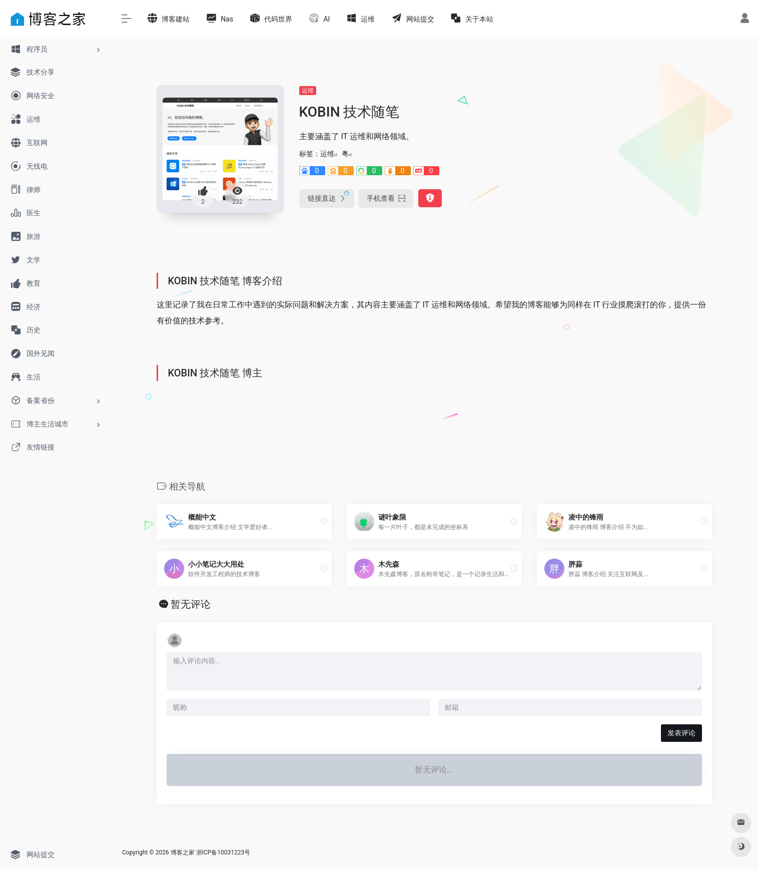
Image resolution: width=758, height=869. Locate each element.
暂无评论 (191, 604)
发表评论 (681, 733)
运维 (308, 90)
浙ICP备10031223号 (223, 852)
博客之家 (183, 852)
